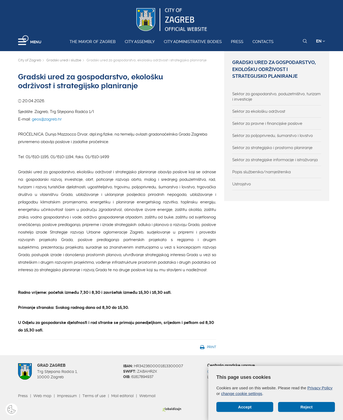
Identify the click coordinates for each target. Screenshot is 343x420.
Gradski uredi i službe (63, 60)
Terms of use (94, 396)
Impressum (67, 396)
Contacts (262, 41)
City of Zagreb (29, 60)
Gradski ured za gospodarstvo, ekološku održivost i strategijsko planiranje (274, 69)
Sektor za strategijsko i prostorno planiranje (272, 147)
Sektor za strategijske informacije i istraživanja (275, 159)
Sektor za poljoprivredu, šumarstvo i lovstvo (272, 135)
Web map (42, 396)
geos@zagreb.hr (47, 119)
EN (320, 41)
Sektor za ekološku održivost (258, 111)
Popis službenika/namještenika (261, 172)
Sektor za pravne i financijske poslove (267, 123)
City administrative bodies (193, 41)
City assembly (140, 41)
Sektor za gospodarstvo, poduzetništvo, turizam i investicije (276, 96)
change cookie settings (241, 393)
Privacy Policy (319, 388)
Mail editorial (122, 396)
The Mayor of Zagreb (93, 41)
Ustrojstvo (241, 184)
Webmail (147, 396)
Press (237, 41)
